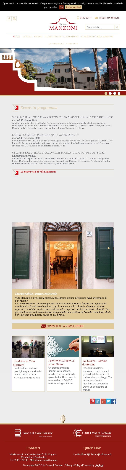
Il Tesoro (93, 454)
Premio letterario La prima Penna (61, 362)
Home (16, 36)
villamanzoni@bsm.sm (46, 460)
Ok (61, 7)
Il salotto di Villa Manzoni (24, 363)
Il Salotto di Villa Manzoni (62, 36)
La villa (77, 454)
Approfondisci (73, 7)
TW (108, 401)
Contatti (72, 43)
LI (97, 401)
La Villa (27, 36)
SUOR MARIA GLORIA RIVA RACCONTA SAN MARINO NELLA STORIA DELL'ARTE (62, 117)
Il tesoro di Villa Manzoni (97, 36)
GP (103, 401)
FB (113, 401)
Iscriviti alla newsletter (65, 326)
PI (92, 401)
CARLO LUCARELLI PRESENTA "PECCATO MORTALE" (45, 135)
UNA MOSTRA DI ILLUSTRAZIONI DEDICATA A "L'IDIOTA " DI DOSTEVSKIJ (58, 152)
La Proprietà (105, 454)
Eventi (38, 36)
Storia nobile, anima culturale (36, 294)
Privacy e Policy (72, 465)
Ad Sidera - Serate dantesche (94, 362)
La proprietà (56, 43)
